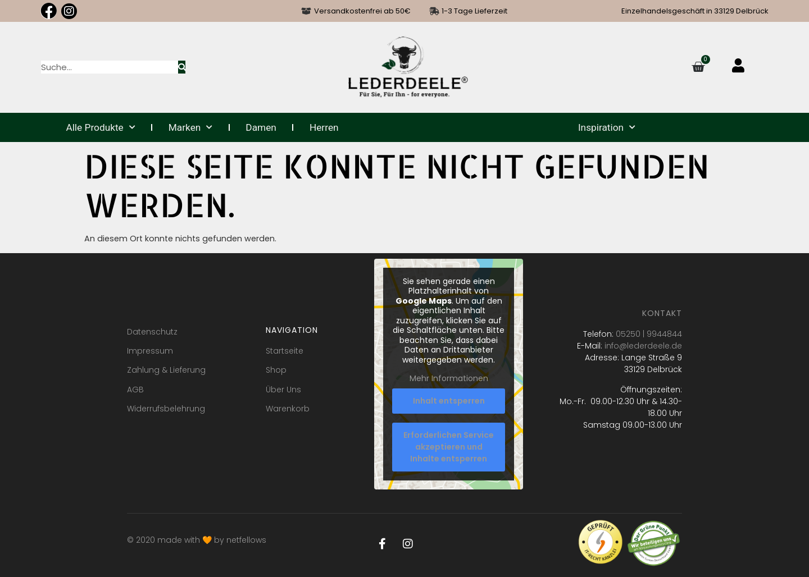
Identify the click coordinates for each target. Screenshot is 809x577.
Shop (276, 369)
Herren (324, 127)
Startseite (284, 350)
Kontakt (662, 313)
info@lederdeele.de (643, 345)
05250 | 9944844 (649, 334)
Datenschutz (152, 331)
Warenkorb (288, 408)
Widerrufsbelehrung (166, 408)
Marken (191, 127)
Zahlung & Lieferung (166, 369)
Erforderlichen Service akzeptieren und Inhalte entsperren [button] (449, 446)
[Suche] (181, 67)
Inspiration (606, 127)
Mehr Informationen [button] (449, 379)
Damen (261, 127)
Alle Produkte (100, 127)
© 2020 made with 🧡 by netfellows (196, 540)
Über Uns (283, 389)
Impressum (150, 350)
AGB (135, 389)
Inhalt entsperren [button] (449, 400)
